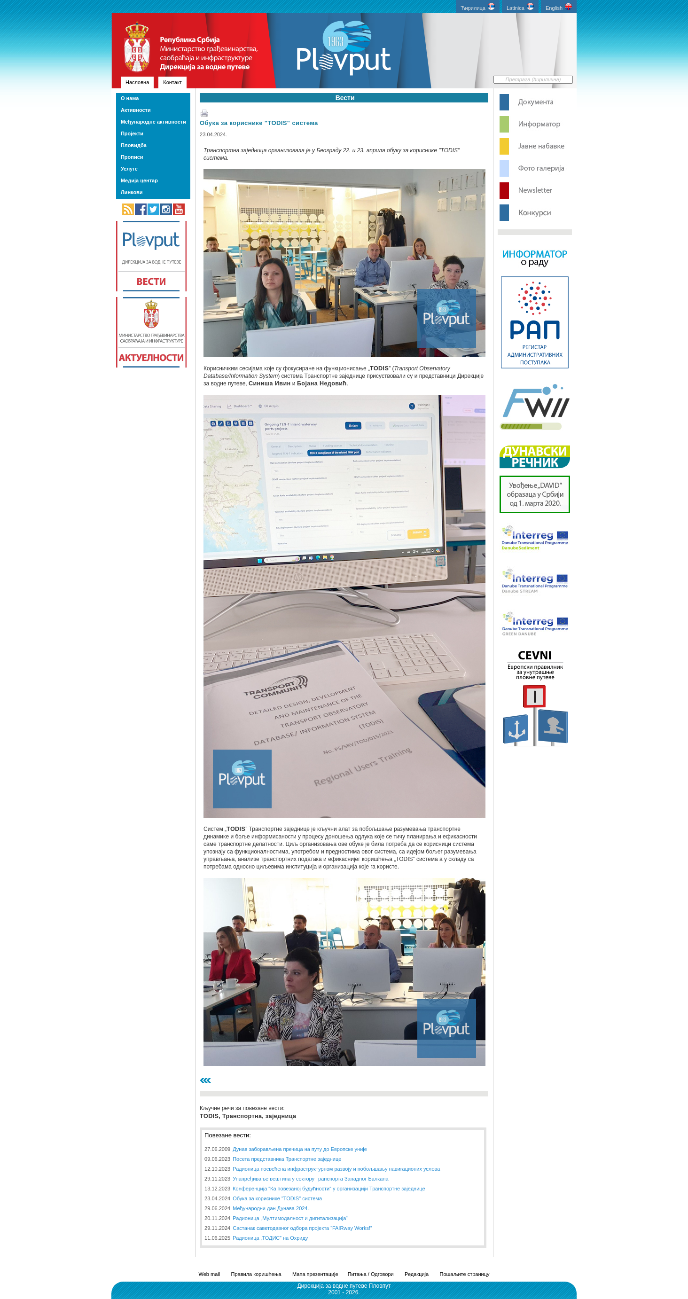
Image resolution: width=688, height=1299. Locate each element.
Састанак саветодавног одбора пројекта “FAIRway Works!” (302, 1228)
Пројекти (132, 133)
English (559, 7)
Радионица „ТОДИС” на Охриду (270, 1238)
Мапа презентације (315, 1274)
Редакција (417, 1274)
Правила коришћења (256, 1274)
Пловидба (134, 145)
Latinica (520, 7)
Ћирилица (478, 7)
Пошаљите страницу (464, 1274)
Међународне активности (153, 122)
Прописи (132, 157)
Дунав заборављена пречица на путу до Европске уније (300, 1149)
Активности (136, 110)
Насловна (137, 82)
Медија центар (139, 180)
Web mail (209, 1274)
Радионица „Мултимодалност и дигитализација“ (290, 1218)
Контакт (172, 82)
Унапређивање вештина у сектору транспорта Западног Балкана (310, 1179)
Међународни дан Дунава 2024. (271, 1208)
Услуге (129, 169)
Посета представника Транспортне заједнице (287, 1159)
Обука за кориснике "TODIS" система (259, 122)
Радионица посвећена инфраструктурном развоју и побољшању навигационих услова (336, 1169)
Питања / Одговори (371, 1274)
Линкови (132, 192)
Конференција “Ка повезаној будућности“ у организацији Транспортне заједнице (329, 1188)
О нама (130, 98)
